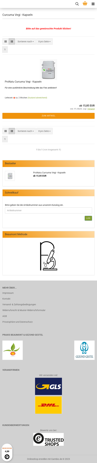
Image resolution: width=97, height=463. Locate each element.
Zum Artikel (48, 116)
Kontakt (6, 298)
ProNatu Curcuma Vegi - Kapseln (23, 81)
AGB (4, 316)
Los (88, 218)
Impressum (8, 293)
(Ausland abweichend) (37, 98)
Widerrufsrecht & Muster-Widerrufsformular (23, 310)
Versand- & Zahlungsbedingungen (19, 304)
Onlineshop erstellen (37, 459)
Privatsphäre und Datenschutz (17, 322)
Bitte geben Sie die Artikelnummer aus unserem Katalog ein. (34, 205)
